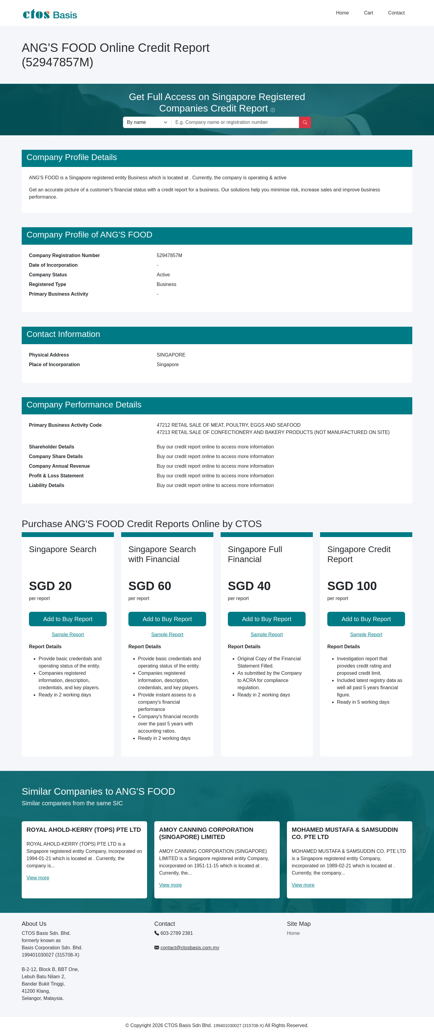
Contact (396, 12)
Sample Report (68, 634)
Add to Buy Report (67, 619)
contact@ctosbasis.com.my (189, 947)
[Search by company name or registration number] (235, 122)
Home (342, 12)
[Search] (305, 122)
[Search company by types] (147, 122)
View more (38, 877)
